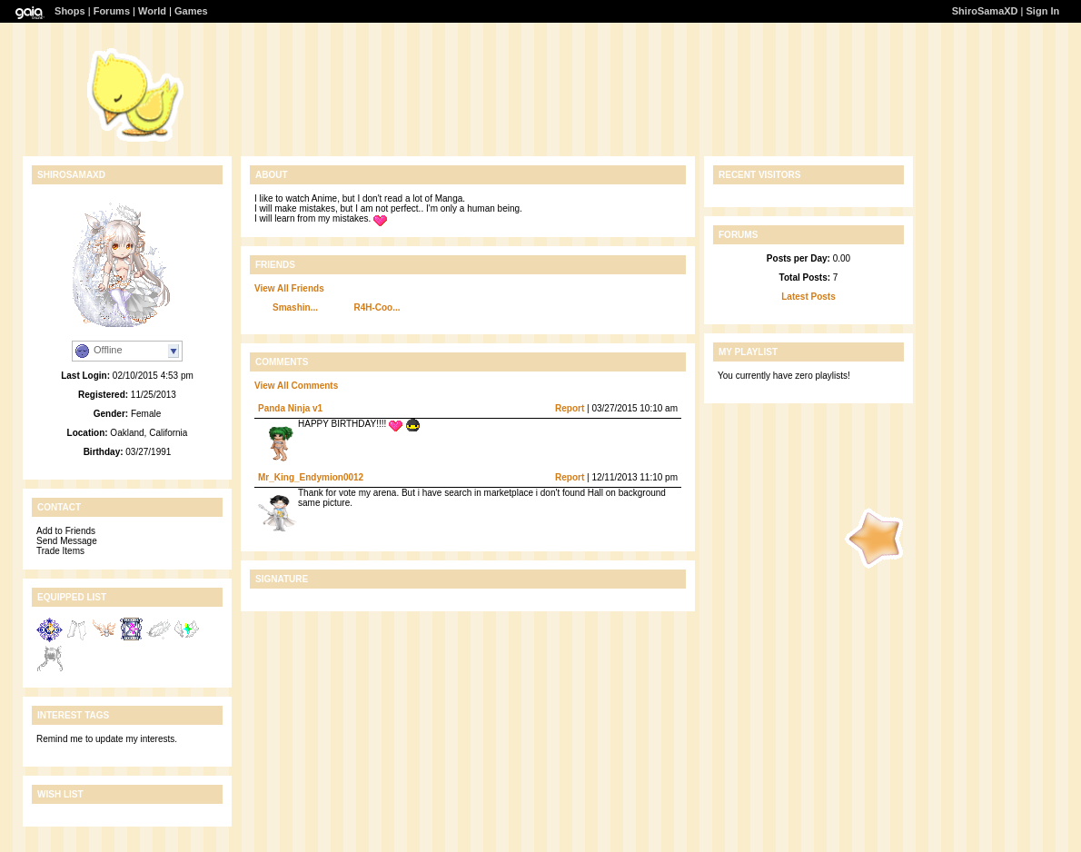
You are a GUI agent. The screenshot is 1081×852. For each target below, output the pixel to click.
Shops (70, 10)
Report (569, 408)
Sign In (1043, 10)
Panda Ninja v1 (290, 408)
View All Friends (289, 288)
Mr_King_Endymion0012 (310, 477)
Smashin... (295, 307)
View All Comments (296, 386)
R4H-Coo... (376, 307)
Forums (112, 10)
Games (191, 10)
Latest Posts (808, 297)
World (152, 10)
